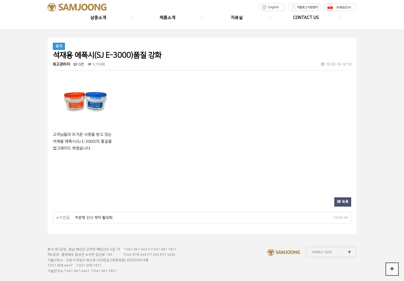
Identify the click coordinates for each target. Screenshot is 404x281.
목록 (343, 202)
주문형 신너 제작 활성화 (93, 218)
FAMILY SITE (331, 252)
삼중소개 (98, 17)
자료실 (237, 17)
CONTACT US (306, 17)
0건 (79, 64)
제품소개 (167, 17)
